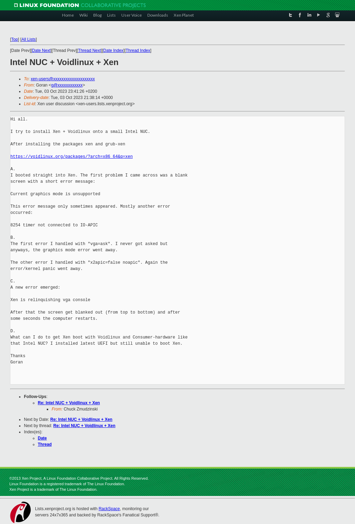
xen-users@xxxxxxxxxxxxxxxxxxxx (63, 78)
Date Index (113, 50)
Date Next (41, 50)
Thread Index (138, 50)
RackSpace (109, 508)
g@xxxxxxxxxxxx (67, 85)
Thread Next (89, 50)
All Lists (28, 39)
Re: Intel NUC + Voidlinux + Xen (69, 402)
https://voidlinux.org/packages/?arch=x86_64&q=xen (71, 157)
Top (14, 39)
